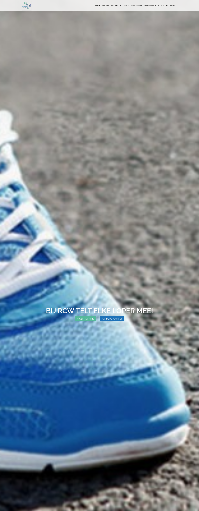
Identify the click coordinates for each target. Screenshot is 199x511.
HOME (97, 5)
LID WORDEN (136, 5)
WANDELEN (149, 5)
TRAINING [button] (115, 5)
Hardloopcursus (112, 318)
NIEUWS (105, 5)
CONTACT (159, 5)
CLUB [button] (125, 5)
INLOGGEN (170, 5)
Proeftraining (85, 318)
